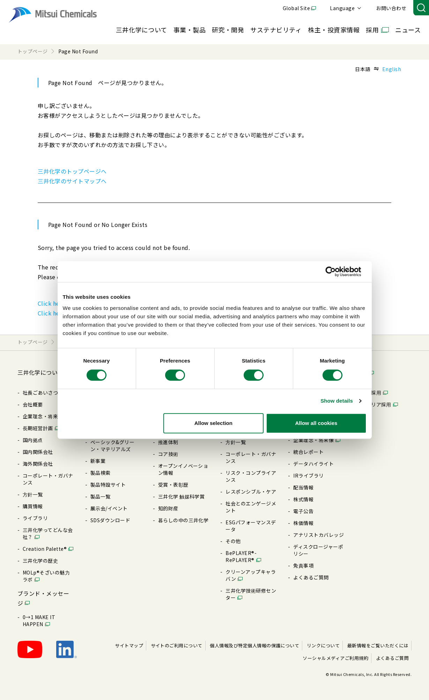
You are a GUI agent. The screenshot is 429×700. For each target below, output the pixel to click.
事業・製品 (189, 29)
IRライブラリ (308, 475)
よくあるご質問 (310, 577)
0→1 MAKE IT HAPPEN (39, 620)
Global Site (296, 8)
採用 (372, 29)
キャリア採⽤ (376, 404)
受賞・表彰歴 (173, 484)
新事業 (97, 460)
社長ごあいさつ (40, 392)
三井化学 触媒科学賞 (181, 496)
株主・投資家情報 (334, 29)
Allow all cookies (316, 423)
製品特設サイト (108, 484)
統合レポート (308, 451)
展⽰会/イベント (109, 508)
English (391, 69)
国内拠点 (33, 439)
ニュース (408, 29)
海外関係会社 (38, 463)
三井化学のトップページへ (72, 171)
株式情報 (303, 499)
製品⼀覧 (100, 496)
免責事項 (303, 565)
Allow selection (213, 423)
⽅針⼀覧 (33, 494)
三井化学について (141, 29)
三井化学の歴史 (40, 560)
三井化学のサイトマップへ (72, 181)
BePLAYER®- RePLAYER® (241, 556)
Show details (336, 401)
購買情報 (33, 506)
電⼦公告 (303, 511)
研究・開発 (228, 29)
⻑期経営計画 (38, 428)
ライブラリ (35, 518)
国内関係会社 (38, 451)
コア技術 (168, 453)
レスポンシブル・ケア (250, 491)
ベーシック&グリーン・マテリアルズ (112, 445)
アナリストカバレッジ (318, 534)
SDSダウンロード (110, 520)
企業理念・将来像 (43, 416)
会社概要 (33, 404)
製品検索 (100, 472)
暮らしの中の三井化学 (183, 520)
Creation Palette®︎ (45, 548)
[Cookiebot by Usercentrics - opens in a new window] (336, 271)
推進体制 (168, 442)
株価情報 (303, 522)
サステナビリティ (276, 29)
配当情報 (303, 487)
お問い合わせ (391, 8)
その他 (233, 541)
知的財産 (168, 508)
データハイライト (313, 463)
